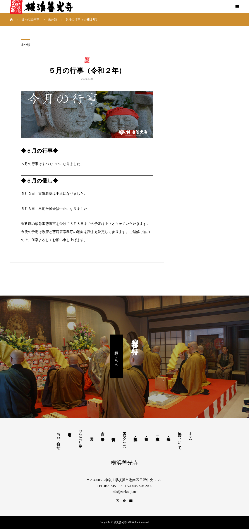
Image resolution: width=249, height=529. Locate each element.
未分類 (25, 45)
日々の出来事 (102, 432)
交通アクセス (124, 438)
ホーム (190, 434)
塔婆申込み (69, 432)
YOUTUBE (80, 439)
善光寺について (179, 439)
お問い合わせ (58, 439)
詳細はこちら (116, 356)
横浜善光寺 (124, 463)
